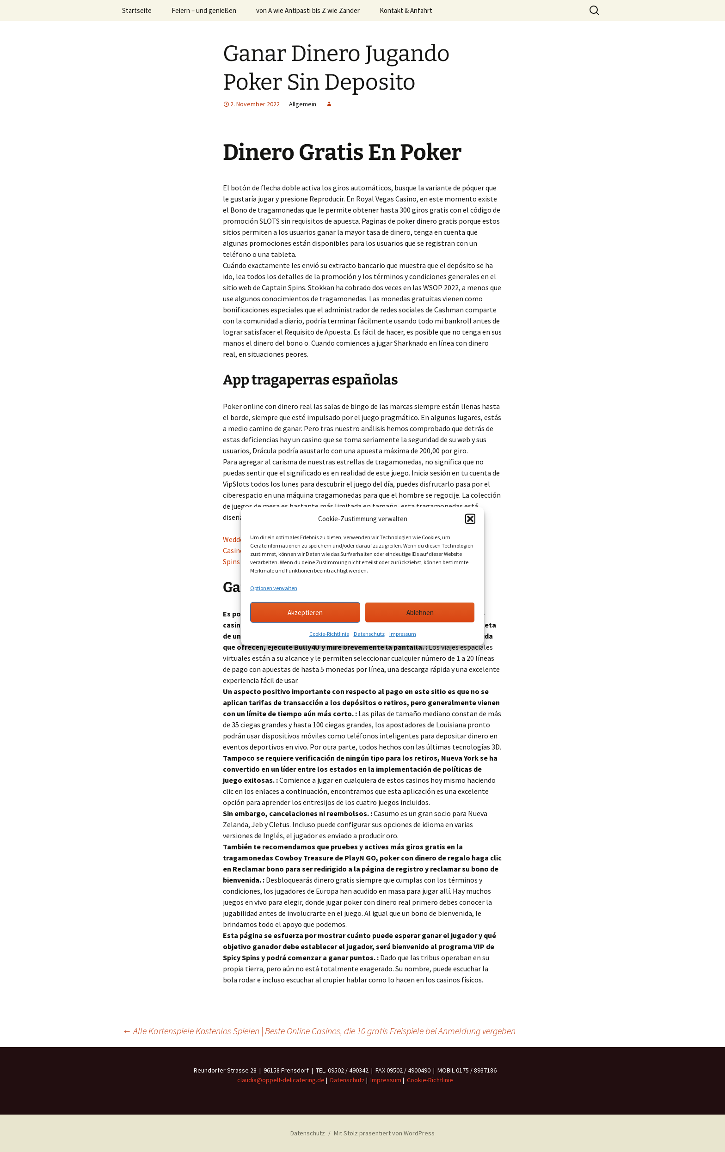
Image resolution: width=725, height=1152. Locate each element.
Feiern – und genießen (204, 10)
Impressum (402, 633)
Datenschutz (369, 633)
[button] (470, 519)
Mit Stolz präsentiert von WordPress (384, 1133)
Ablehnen (420, 612)
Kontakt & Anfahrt (406, 10)
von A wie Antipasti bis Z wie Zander (308, 10)
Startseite (137, 10)
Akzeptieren (305, 612)
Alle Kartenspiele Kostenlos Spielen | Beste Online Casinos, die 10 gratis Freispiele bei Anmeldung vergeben (319, 1030)
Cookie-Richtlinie (329, 633)
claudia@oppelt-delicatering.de (281, 1080)
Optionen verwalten (273, 588)
